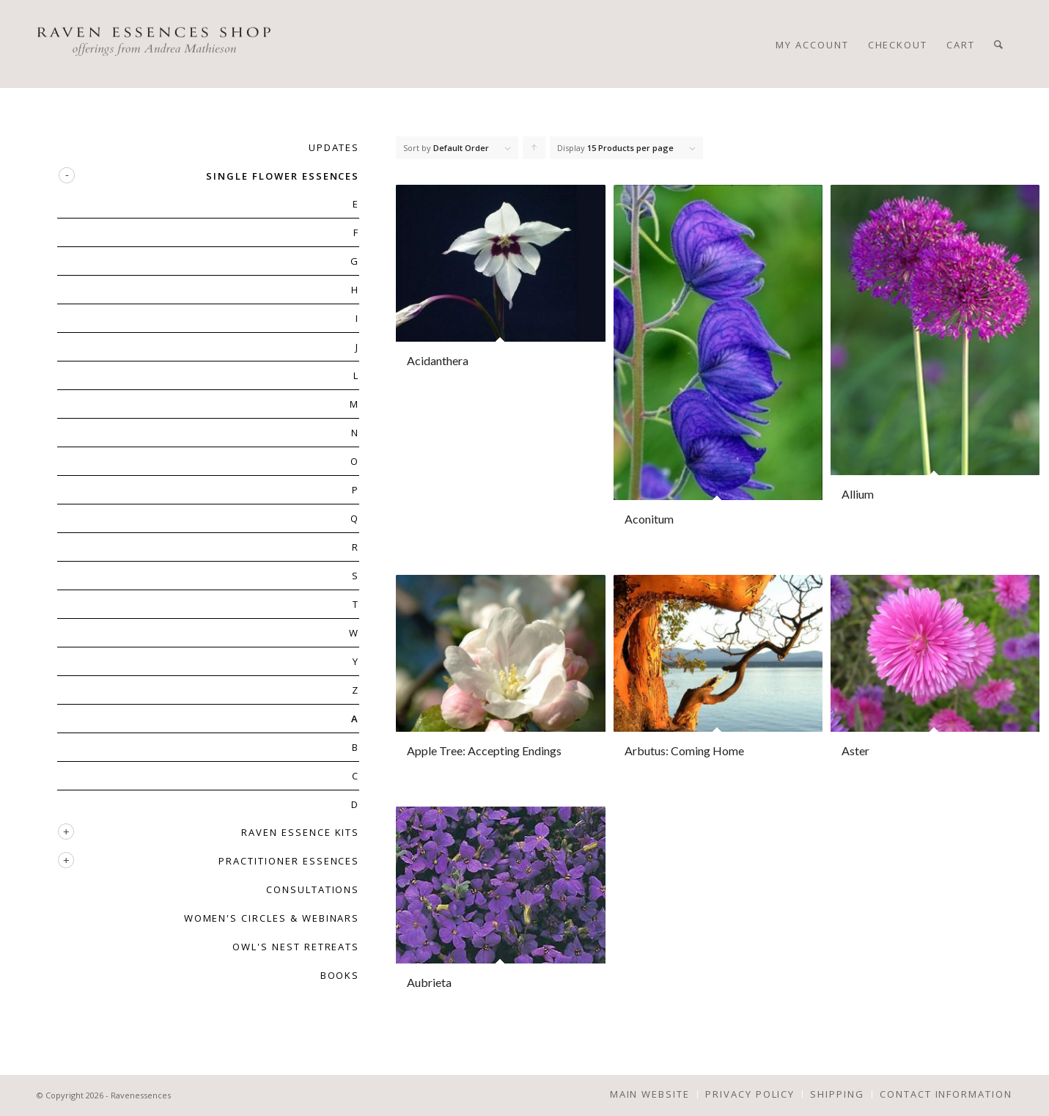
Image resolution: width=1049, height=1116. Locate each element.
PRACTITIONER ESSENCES (288, 860)
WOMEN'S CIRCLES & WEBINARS (272, 918)
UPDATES (334, 147)
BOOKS (340, 975)
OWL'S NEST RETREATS (295, 946)
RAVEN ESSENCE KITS (300, 832)
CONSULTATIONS (312, 889)
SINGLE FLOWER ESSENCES (282, 176)
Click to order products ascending (534, 151)
